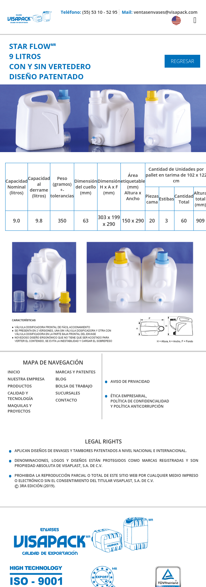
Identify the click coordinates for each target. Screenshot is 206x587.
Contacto (66, 400)
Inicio (14, 372)
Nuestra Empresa (26, 379)
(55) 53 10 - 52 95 (99, 12)
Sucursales (67, 393)
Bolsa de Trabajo (74, 386)
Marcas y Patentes (75, 372)
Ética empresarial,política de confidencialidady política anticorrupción (140, 401)
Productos (20, 386)
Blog (60, 379)
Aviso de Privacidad (130, 381)
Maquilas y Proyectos (20, 408)
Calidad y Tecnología (20, 395)
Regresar (182, 61)
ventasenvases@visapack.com (165, 12)
